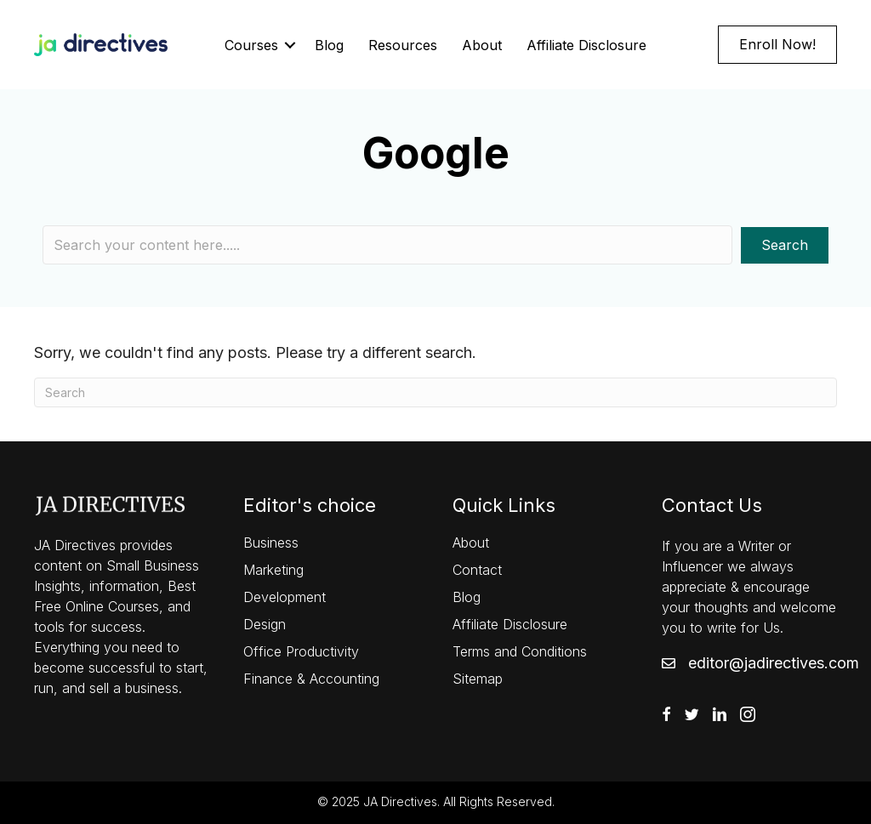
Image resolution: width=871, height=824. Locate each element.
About (482, 45)
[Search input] (387, 244)
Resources (402, 45)
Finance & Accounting (311, 678)
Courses (251, 45)
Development (284, 596)
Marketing (273, 569)
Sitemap (478, 678)
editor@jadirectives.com (773, 663)
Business (271, 542)
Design (264, 624)
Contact (477, 569)
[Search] (435, 392)
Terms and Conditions (520, 651)
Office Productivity (301, 651)
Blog (329, 45)
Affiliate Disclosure (586, 45)
